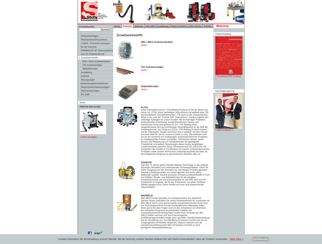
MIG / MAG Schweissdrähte (96, 61)
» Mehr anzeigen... (89, 137)
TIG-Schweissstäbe (92, 65)
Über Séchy (195, 26)
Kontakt (207, 26)
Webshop (222, 26)
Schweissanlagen (89, 36)
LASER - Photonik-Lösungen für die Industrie (95, 45)
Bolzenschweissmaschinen (94, 83)
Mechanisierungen (90, 90)
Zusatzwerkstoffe (89, 57)
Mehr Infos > (236, 239)
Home (117, 26)
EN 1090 (85, 94)
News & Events (178, 26)
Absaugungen (88, 79)
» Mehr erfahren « (228, 112)
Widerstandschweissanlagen (95, 87)
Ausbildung (86, 72)
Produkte (127, 26)
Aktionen (138, 26)
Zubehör (85, 76)
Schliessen (260, 239)
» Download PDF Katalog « (228, 58)
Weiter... (145, 45)
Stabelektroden (90, 68)
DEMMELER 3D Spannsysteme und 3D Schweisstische (97, 52)
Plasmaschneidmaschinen (94, 39)
